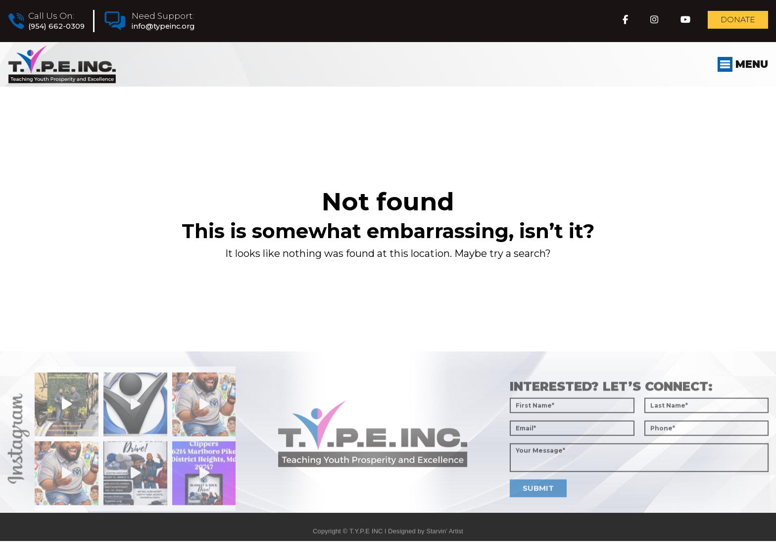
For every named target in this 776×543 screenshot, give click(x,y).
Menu (740, 73)
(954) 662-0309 (60, 27)
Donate (732, 22)
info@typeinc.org (177, 27)
